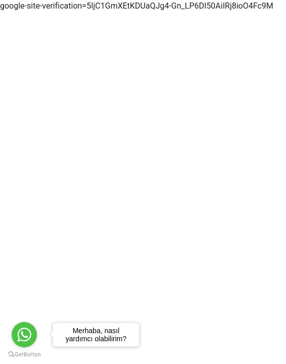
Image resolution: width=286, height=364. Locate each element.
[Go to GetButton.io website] (24, 354)
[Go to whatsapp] (24, 334)
